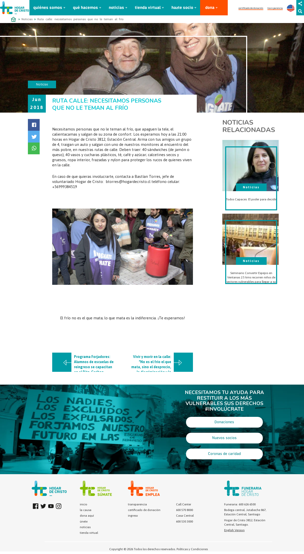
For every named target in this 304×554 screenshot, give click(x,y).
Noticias (26, 19)
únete (84, 521)
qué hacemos (85, 8)
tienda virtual (148, 8)
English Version (234, 530)
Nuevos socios (224, 438)
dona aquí (87, 515)
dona (209, 8)
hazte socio (182, 8)
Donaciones (224, 422)
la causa (85, 510)
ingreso (133, 515)
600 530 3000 (184, 521)
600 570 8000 (184, 510)
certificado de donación (250, 8)
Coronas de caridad (224, 454)
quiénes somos (47, 8)
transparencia (275, 8)
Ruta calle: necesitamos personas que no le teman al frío (80, 19)
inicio (83, 504)
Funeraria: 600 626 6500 (240, 504)
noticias (116, 8)
